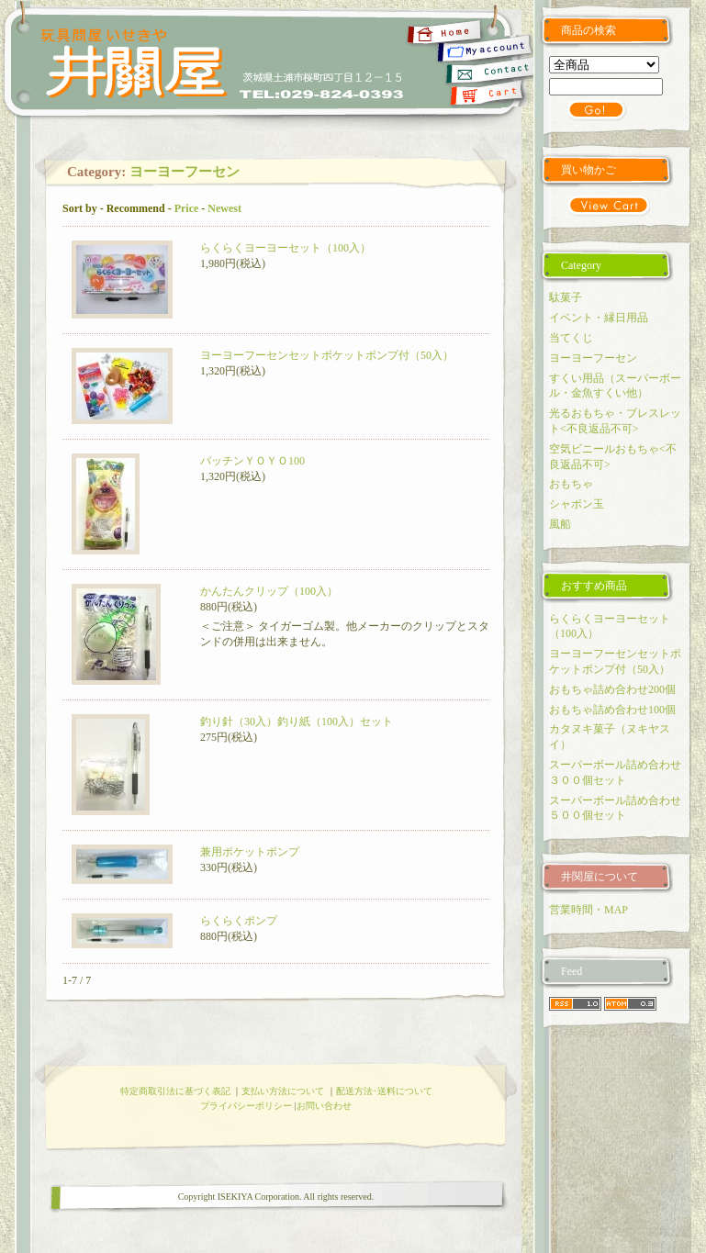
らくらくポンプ (238, 920)
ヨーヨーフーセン (184, 171)
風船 (560, 524)
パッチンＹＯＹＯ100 (252, 460)
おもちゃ (571, 483)
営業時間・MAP (588, 909)
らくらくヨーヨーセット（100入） (285, 247)
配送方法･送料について (384, 1091)
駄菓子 (565, 297)
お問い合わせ (324, 1106)
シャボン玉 (576, 504)
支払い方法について (282, 1091)
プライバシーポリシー (246, 1106)
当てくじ (571, 337)
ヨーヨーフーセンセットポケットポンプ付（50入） (327, 355)
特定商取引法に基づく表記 (175, 1091)
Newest (224, 208)
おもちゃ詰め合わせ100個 (612, 709)
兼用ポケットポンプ (249, 851)
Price (186, 208)
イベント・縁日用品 (598, 317)
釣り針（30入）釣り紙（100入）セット (296, 721)
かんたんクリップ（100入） (269, 591)
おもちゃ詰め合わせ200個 (612, 689)
